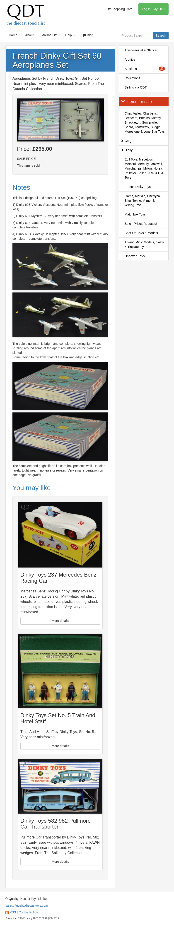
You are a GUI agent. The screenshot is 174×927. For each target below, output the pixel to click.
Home (13, 35)
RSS (13, 912)
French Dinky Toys (138, 187)
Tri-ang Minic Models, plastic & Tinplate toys (145, 244)
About (29, 35)
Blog (88, 35)
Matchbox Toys (135, 214)
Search (161, 35)
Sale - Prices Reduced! (141, 223)
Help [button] (70, 35)
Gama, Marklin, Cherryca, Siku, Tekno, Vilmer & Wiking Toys (143, 200)
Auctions (145, 69)
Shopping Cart (120, 9)
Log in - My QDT (153, 9)
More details (60, 621)
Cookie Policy (28, 912)
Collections (132, 78)
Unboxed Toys (135, 256)
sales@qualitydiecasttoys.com (26, 905)
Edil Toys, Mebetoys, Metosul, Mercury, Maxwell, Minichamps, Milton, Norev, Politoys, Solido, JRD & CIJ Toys (144, 168)
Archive (130, 59)
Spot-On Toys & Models (141, 233)
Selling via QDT (136, 87)
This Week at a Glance (141, 50)
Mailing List (49, 35)
